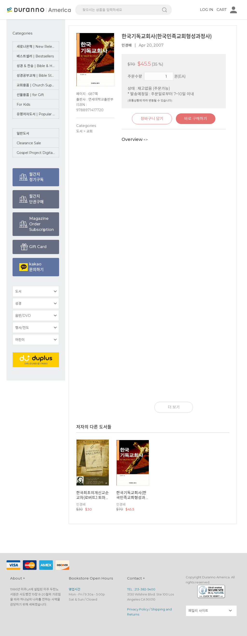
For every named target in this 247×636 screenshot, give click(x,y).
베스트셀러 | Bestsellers (35, 56)
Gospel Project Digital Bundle (38, 153)
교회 (89, 131)
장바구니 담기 (152, 118)
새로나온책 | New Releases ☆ (38, 46)
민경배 (127, 45)
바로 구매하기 (195, 118)
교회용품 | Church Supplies (38, 85)
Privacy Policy (138, 609)
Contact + (136, 578)
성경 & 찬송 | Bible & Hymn (38, 66)
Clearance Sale (29, 143)
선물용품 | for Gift (30, 95)
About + (17, 578)
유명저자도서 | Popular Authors (38, 114)
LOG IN (206, 9)
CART (222, 9)
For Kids (23, 104)
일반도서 (23, 133)
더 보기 (174, 407)
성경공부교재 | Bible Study (37, 75)
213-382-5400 (145, 589)
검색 (164, 10)
